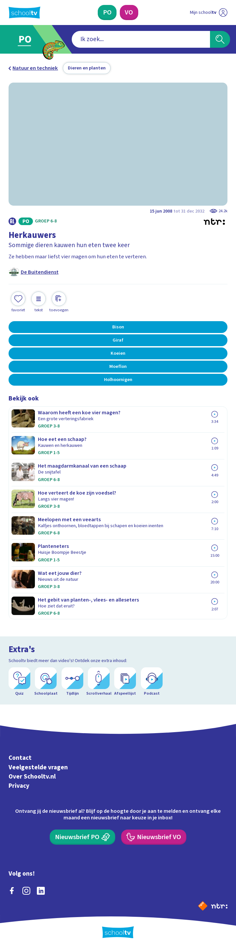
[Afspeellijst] (125, 681)
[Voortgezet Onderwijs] (129, 12)
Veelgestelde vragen (38, 767)
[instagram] (26, 891)
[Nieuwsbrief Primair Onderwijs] (82, 837)
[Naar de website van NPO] (203, 906)
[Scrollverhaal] (99, 681)
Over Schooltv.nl (32, 776)
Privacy (19, 786)
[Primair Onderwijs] (107, 12)
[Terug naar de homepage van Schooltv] (24, 13)
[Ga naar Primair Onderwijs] (28, 39)
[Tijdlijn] (72, 681)
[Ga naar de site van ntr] (219, 906)
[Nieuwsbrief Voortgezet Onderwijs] (153, 837)
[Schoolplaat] (46, 681)
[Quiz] (19, 681)
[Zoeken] (220, 39)
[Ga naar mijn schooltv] (208, 12)
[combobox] (141, 39)
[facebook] (12, 891)
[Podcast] (152, 681)
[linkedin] (41, 891)
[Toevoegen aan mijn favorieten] (18, 302)
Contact (20, 757)
